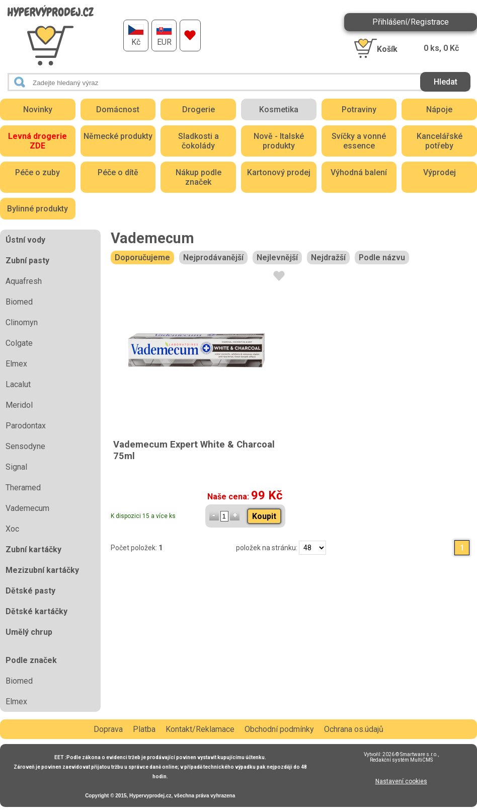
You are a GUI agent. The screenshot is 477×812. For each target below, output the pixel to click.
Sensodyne (25, 446)
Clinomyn (22, 322)
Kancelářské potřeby (439, 141)
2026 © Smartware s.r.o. (410, 754)
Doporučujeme (142, 257)
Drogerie (198, 109)
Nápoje (439, 109)
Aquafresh (24, 281)
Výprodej (439, 172)
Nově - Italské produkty (279, 141)
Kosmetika (278, 109)
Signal (16, 467)
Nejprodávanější (213, 257)
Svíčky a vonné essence (359, 141)
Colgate (19, 343)
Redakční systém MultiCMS (401, 760)
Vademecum (27, 508)
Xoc (12, 529)
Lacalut (18, 384)
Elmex (16, 363)
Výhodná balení (359, 172)
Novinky (37, 109)
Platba (144, 729)
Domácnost (117, 109)
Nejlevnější (277, 257)
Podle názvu (382, 257)
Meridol (19, 405)
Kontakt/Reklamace (200, 729)
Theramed (23, 487)
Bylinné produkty (37, 208)
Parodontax (26, 425)
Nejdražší (328, 257)
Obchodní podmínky (279, 729)
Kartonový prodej (278, 172)
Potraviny (359, 109)
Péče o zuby (37, 172)
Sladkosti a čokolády (198, 141)
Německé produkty (118, 136)
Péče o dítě (118, 172)
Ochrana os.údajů (353, 729)
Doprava (108, 729)
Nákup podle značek (198, 177)
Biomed (19, 302)
